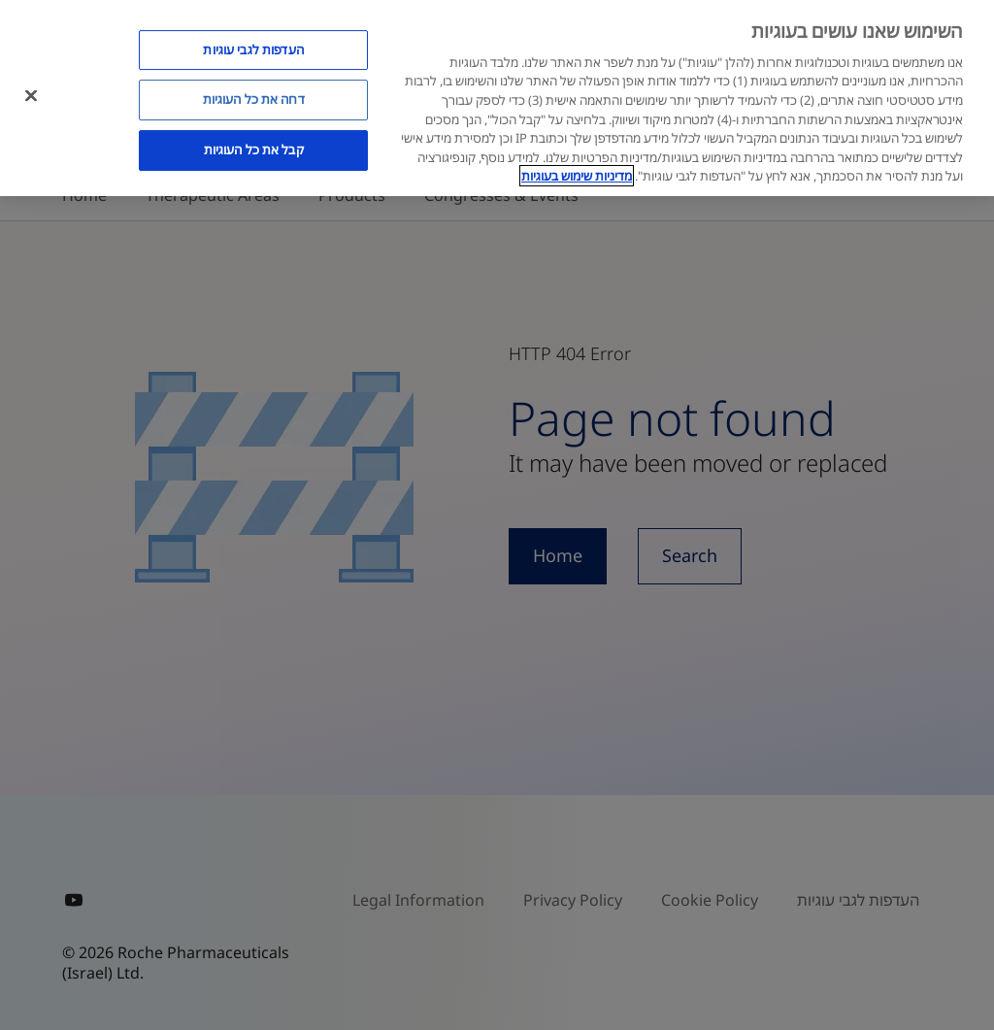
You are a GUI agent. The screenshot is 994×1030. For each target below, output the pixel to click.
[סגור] (31, 95)
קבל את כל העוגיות (254, 149)
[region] (497, 98)
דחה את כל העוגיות (254, 99)
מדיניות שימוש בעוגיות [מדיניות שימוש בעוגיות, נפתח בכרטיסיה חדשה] (576, 175)
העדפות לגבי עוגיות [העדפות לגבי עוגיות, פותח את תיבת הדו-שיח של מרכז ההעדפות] (253, 49)
